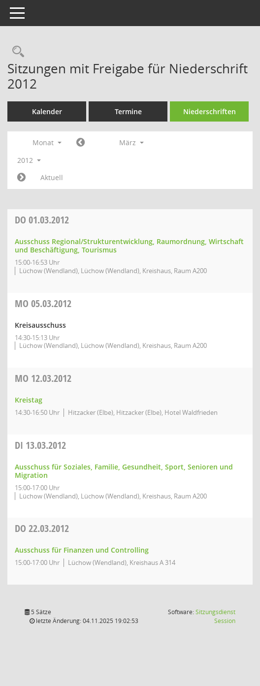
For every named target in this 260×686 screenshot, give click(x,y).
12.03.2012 (43, 378)
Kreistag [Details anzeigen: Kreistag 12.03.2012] (28, 400)
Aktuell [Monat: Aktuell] (51, 177)
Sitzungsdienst (215, 616)
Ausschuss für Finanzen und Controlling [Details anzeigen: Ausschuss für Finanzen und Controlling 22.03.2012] (82, 550)
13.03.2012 (40, 445)
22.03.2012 (42, 528)
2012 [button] (29, 160)
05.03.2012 (43, 303)
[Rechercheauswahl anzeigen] (15, 52)
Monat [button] (47, 142)
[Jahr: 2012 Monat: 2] (80, 143)
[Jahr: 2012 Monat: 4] (21, 178)
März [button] (131, 142)
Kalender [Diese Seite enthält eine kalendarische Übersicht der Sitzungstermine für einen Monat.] (47, 111)
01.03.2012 (42, 219)
